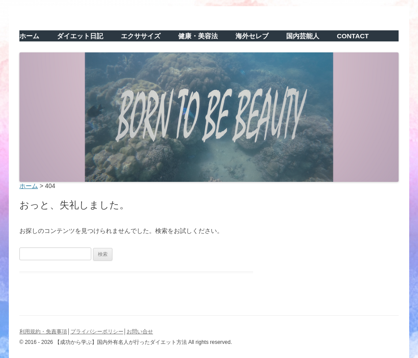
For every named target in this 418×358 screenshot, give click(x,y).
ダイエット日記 (80, 36)
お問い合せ (140, 331)
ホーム (29, 36)
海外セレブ (252, 36)
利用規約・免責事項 (43, 331)
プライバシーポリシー (97, 331)
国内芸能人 (302, 36)
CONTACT (353, 36)
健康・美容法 (198, 36)
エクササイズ (140, 36)
